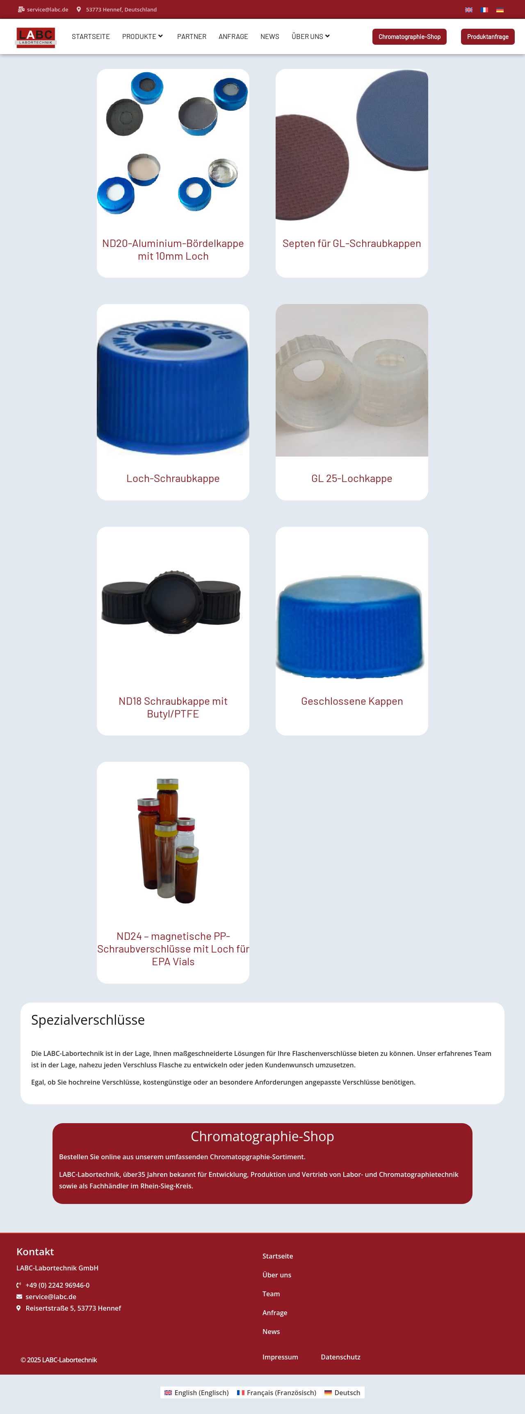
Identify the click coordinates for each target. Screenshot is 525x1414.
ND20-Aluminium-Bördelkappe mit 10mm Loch (173, 249)
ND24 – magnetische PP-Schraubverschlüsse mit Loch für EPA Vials (173, 948)
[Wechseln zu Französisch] (484, 9)
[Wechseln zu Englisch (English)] (196, 1392)
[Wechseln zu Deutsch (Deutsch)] (342, 1392)
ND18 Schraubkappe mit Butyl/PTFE (173, 707)
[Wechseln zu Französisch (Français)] (277, 1392)
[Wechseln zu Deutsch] (500, 9)
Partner (191, 36)
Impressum (280, 1356)
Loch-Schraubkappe (173, 477)
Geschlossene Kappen (352, 700)
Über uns (311, 36)
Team (271, 1293)
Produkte (142, 36)
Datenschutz (341, 1356)
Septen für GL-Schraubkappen (352, 242)
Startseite (91, 36)
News (269, 36)
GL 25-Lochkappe (352, 477)
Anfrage (233, 36)
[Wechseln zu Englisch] (469, 9)
